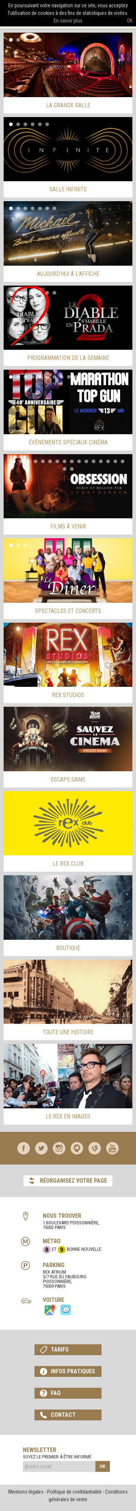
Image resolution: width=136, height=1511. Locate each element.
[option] (68, 65)
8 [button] (61, 377)
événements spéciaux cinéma (68, 442)
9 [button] (69, 377)
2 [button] (18, 40)
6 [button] (47, 124)
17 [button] (64, 469)
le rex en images (68, 1116)
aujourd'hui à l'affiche (68, 273)
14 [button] (108, 461)
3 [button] (25, 40)
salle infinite (68, 189)
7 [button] (54, 208)
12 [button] (90, 377)
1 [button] (11, 40)
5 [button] (40, 40)
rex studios (68, 695)
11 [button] (83, 377)
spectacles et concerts (68, 610)
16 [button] (122, 461)
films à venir (68, 526)
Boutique (68, 948)
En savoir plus (68, 21)
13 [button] (98, 377)
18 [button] (72, 469)
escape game (68, 779)
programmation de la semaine (68, 357)
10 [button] (76, 377)
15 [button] (115, 461)
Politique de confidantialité (74, 1492)
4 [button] (32, 40)
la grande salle (68, 105)
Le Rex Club (68, 863)
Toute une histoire (68, 1032)
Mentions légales (26, 1492)
